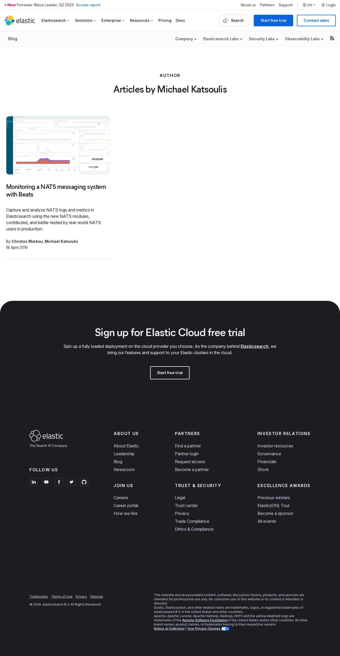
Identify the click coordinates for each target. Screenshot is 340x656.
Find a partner (188, 445)
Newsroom (124, 469)
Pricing (164, 20)
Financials (266, 461)
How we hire (126, 513)
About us (248, 5)
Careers (121, 497)
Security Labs (262, 39)
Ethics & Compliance (194, 529)
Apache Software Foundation (204, 620)
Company (184, 39)
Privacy (182, 513)
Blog (12, 38)
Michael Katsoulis (61, 241)
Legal (180, 497)
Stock (263, 469)
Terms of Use (62, 596)
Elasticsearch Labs (221, 39)
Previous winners (273, 497)
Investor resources (275, 445)
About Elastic (126, 445)
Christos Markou (27, 241)
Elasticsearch (254, 346)
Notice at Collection (169, 629)
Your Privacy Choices (204, 629)
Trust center (186, 505)
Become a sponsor (275, 513)
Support (286, 5)
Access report (88, 5)
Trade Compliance (192, 521)
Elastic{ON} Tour (273, 505)
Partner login (187, 453)
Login (328, 5)
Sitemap (96, 596)
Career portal (126, 505)
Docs (180, 20)
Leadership (124, 453)
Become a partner (192, 469)
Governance (269, 453)
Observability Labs (302, 39)
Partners (267, 5)
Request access (190, 461)
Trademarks (38, 596)
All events (266, 521)
